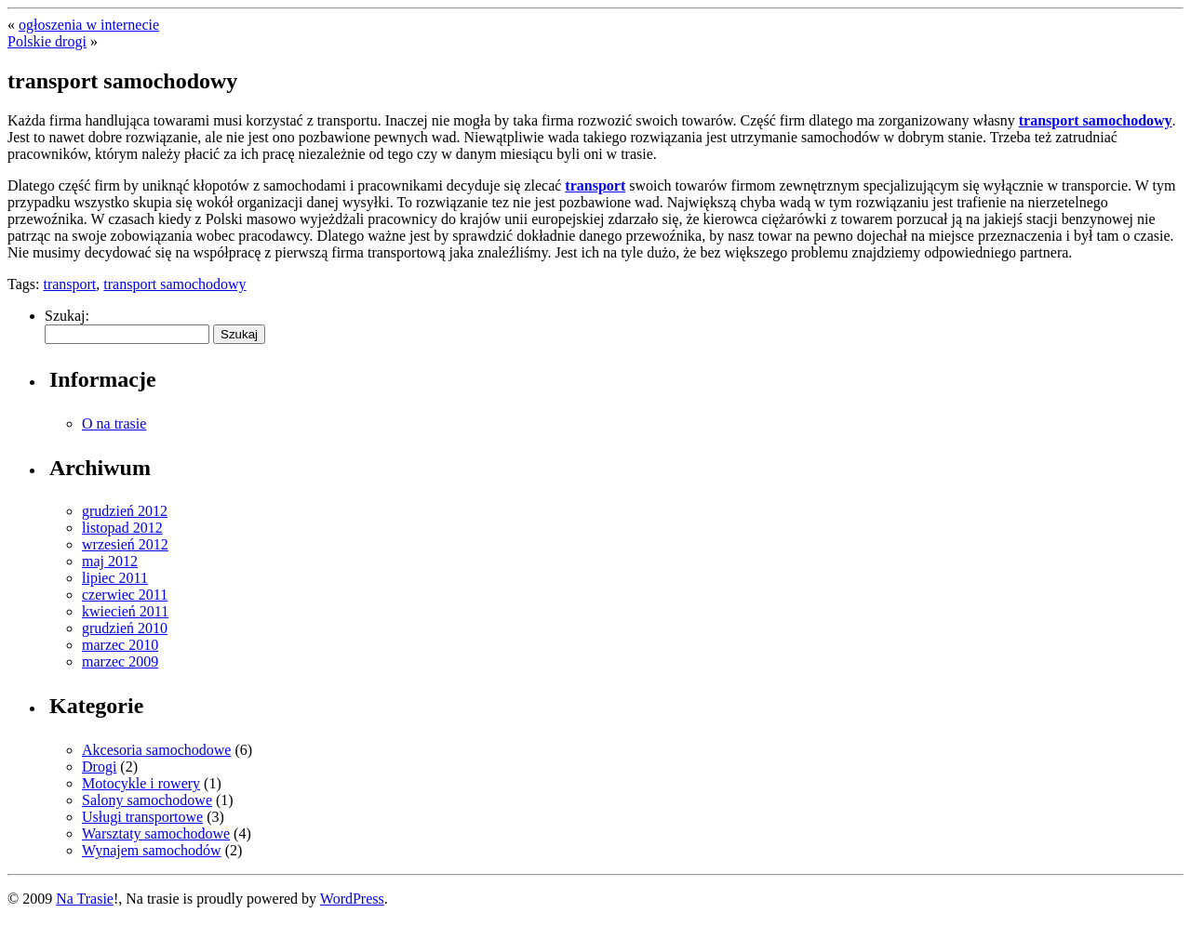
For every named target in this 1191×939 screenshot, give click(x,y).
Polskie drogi (47, 41)
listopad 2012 (122, 528)
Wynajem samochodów (151, 850)
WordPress (352, 898)
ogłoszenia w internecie (89, 25)
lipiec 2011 (115, 578)
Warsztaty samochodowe (156, 833)
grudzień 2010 (124, 628)
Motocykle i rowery (141, 783)
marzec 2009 (120, 661)
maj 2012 (110, 561)
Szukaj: (67, 316)
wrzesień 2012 (125, 544)
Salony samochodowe (147, 800)
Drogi (99, 766)
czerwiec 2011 (124, 594)
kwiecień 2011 (125, 611)
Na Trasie (85, 898)
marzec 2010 (120, 645)
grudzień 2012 (124, 511)
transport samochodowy (1095, 120)
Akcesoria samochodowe (156, 750)
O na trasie (114, 423)
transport (595, 185)
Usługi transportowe (142, 817)
